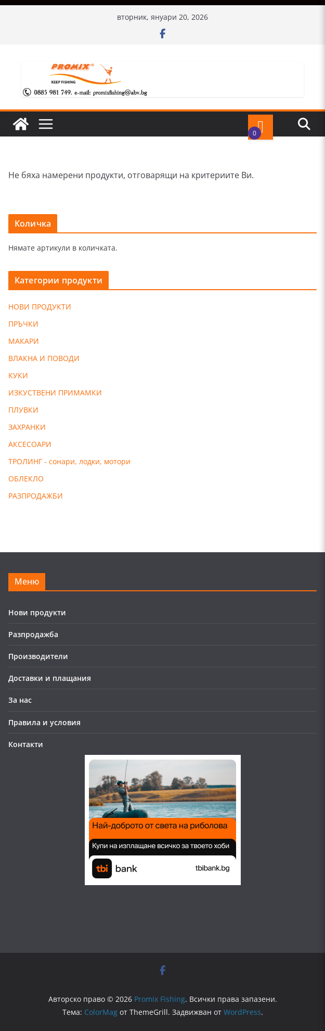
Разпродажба (33, 634)
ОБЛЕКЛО (26, 478)
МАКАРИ (23, 341)
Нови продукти (37, 612)
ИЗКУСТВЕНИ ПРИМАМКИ (55, 393)
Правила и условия (44, 722)
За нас (20, 700)
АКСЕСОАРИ (29, 444)
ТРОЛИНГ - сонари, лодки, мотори (69, 461)
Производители (38, 656)
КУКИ (18, 375)
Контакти (25, 744)
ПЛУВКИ (23, 410)
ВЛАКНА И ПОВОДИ (44, 358)
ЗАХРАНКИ (27, 427)
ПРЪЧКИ (23, 324)
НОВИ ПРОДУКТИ (39, 307)
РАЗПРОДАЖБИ (35, 496)
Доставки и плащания (49, 678)
